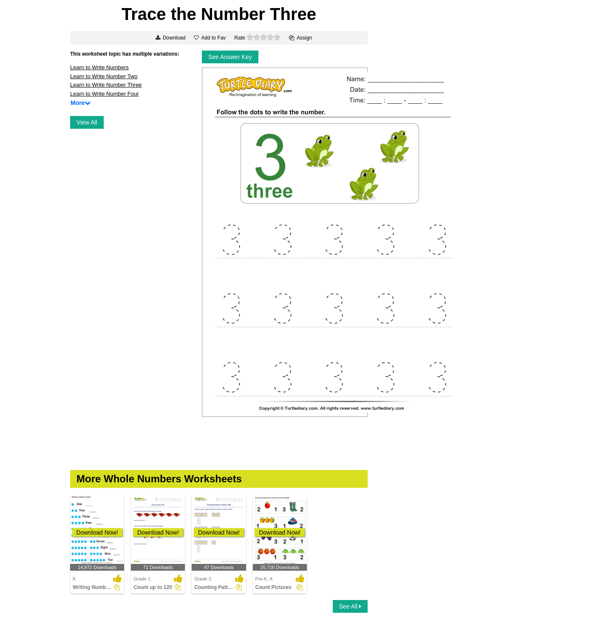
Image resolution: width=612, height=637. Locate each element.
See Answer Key (230, 57)
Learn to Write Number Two (103, 76)
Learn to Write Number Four (104, 94)
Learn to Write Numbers (99, 67)
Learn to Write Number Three (106, 85)
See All (350, 606)
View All (86, 122)
